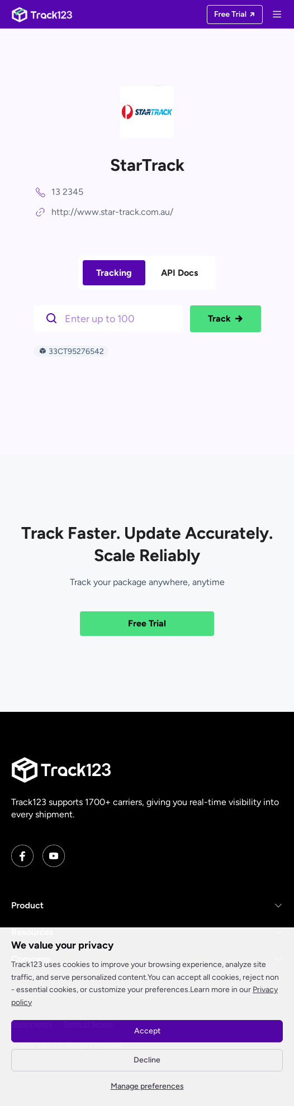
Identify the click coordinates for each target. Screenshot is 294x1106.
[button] (147, 905)
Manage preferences (147, 1086)
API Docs (179, 272)
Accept (147, 1031)
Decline (147, 1060)
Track (225, 319)
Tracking (114, 272)
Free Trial (147, 623)
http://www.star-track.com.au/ (112, 212)
